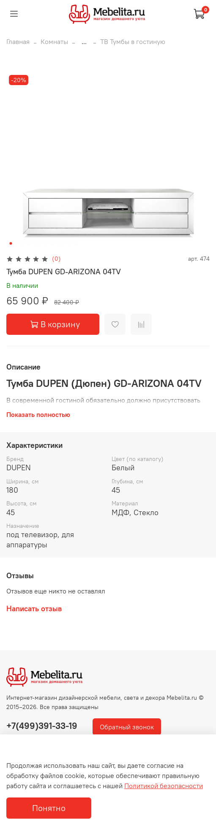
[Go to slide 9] (58, 243)
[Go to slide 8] (52, 243)
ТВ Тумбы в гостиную (132, 41)
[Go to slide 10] (64, 243)
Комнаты (54, 41)
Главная (18, 41)
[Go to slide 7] (46, 243)
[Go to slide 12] (75, 243)
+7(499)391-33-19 (41, 725)
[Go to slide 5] (34, 243)
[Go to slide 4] (28, 243)
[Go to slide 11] (69, 243)
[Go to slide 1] (10, 243)
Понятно (49, 808)
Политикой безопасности (163, 785)
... (84, 41)
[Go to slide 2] (16, 243)
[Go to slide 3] (22, 243)
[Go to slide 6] (40, 243)
